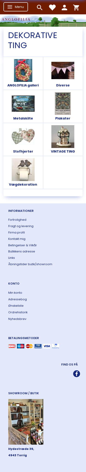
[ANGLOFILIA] (43, 20)
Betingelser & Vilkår (22, 245)
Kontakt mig (16, 239)
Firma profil (16, 232)
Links (11, 258)
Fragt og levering (20, 226)
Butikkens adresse (21, 251)
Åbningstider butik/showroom (30, 264)
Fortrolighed (17, 220)
